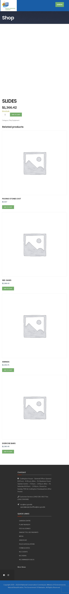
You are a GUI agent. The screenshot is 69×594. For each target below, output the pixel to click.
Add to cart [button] (8, 207)
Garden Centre (25, 521)
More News (22, 567)
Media (21, 536)
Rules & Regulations (27, 544)
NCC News (22, 555)
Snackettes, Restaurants (28, 532)
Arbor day (23, 540)
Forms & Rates (24, 548)
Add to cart (16, 114)
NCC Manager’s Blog (26, 559)
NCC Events (23, 552)
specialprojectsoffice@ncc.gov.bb (32, 507)
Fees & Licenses (24, 528)
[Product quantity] (6, 115)
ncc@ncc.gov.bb (26, 504)
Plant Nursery (24, 524)
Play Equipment (14, 120)
